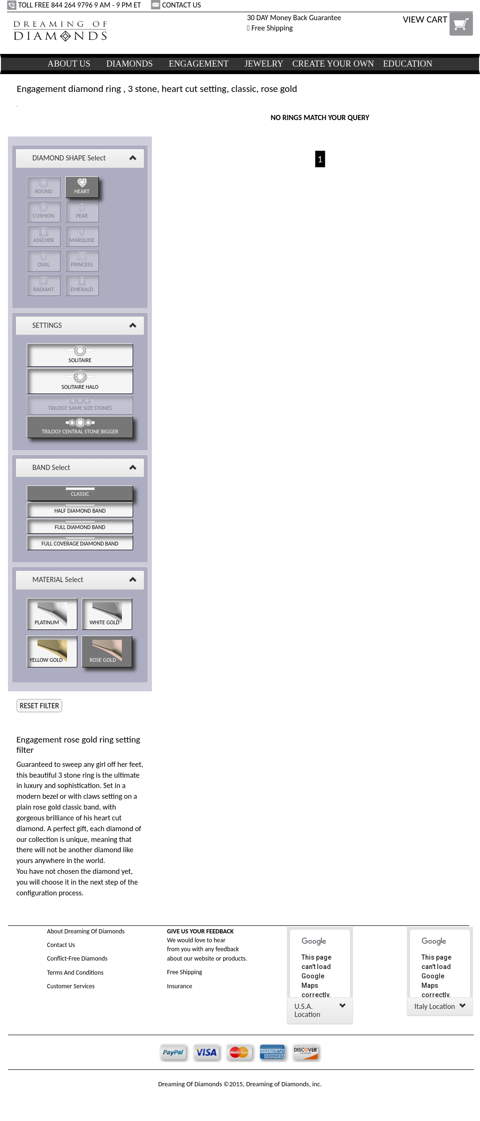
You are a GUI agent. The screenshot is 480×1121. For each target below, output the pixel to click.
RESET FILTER (39, 705)
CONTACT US (176, 4)
